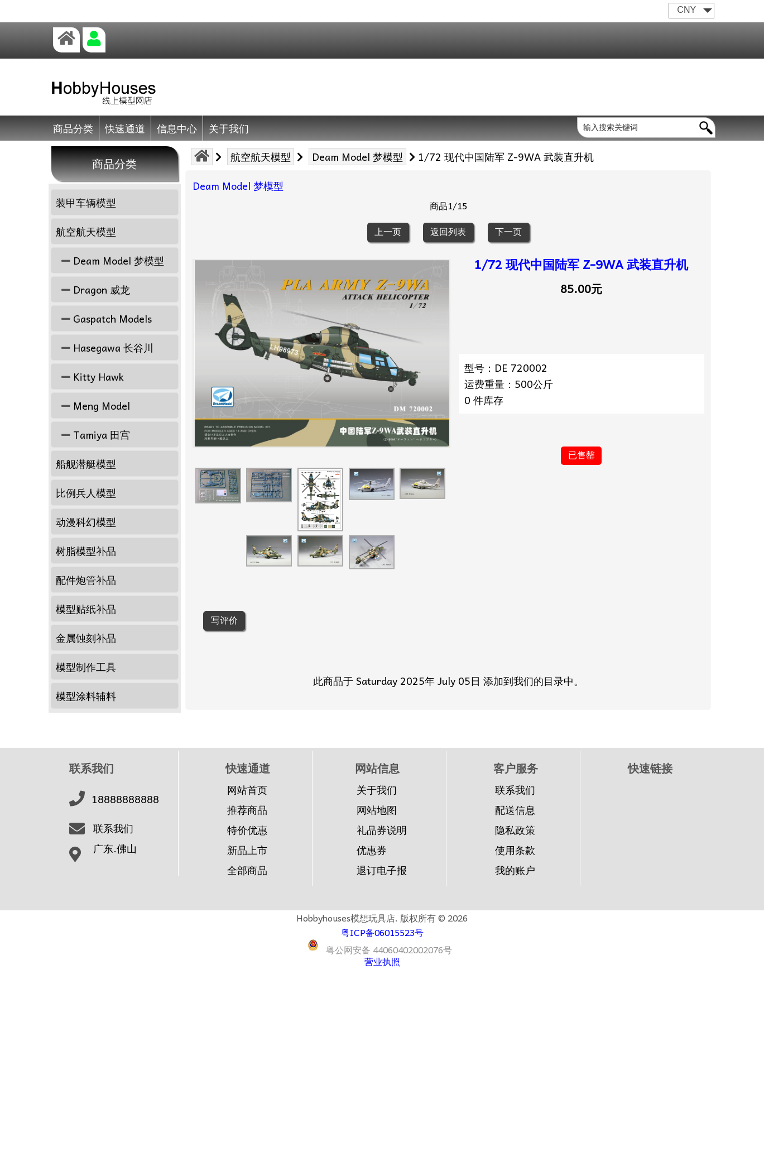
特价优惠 (247, 830)
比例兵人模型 (86, 492)
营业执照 (382, 961)
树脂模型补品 (86, 551)
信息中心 (177, 128)
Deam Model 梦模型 (357, 156)
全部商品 (247, 870)
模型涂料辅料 (86, 696)
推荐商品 (247, 810)
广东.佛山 (115, 848)
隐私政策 (515, 830)
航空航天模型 (260, 156)
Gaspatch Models (104, 318)
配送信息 (515, 810)
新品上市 (247, 850)
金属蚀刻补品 (86, 638)
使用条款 (515, 850)
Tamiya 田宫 (93, 434)
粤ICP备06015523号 (382, 932)
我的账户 (515, 870)
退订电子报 (382, 870)
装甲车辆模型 (86, 202)
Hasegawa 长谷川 (104, 347)
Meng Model (93, 405)
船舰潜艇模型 (86, 463)
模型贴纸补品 (86, 609)
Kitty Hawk (90, 376)
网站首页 (247, 790)
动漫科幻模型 (86, 521)
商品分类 (73, 128)
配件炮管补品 (86, 580)
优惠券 (372, 850)
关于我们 (229, 128)
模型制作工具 (86, 667)
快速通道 (125, 128)
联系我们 (113, 828)
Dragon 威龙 (93, 289)
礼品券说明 (382, 830)
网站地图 (377, 810)
